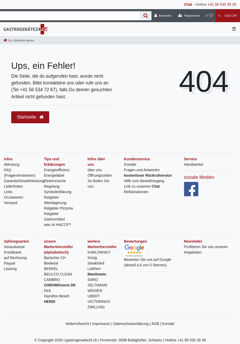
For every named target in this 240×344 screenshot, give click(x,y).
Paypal (9, 263)
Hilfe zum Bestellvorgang (144, 181)
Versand (10, 203)
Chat (188, 4)
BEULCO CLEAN (58, 274)
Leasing (10, 269)
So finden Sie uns (98, 183)
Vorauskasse (14, 247)
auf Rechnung (15, 258)
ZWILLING (96, 307)
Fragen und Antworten (142, 170)
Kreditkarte (13, 252)
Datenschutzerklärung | (132, 324)
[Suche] (145, 15)
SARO (92, 280)
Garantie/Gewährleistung (24, 181)
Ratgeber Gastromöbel (54, 216)
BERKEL (51, 269)
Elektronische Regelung (55, 183)
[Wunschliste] (209, 15)
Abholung (11, 164)
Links (8, 192)
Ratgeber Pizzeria (58, 208)
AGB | (156, 324)
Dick (47, 290)
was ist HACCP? (57, 225)
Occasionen (13, 197)
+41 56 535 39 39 (222, 4)
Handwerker (194, 164)
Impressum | (102, 324)
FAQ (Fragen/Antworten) (19, 172)
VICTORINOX (98, 301)
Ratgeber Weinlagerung (55, 200)
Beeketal (51, 263)
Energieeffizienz (57, 170)
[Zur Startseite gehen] (19, 40)
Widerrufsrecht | (79, 324)
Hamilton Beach (57, 296)
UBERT (93, 296)
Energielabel (54, 175)
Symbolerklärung (57, 192)
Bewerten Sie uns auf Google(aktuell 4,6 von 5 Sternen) (147, 257)
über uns (94, 170)
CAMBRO (52, 280)
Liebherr (94, 269)
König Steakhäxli (95, 260)
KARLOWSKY (99, 252)
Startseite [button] (30, 117)
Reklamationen (136, 192)
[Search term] (70, 15)
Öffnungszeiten (99, 175)
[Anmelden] (163, 15)
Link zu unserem (142, 186)
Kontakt (130, 164)
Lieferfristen (13, 186)
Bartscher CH (55, 258)
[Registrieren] (189, 15)
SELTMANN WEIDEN (97, 288)
